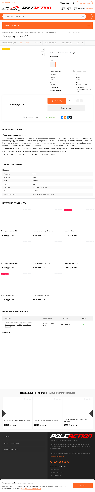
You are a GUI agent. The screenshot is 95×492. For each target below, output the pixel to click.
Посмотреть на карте (57, 456)
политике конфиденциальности (31, 488)
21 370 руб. (10, 425)
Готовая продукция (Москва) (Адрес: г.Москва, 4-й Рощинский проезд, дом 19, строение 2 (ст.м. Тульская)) (19, 325)
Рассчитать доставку (31, 117)
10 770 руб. (15, 268)
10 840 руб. (79, 268)
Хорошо (82, 486)
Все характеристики (79, 71)
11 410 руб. (79, 236)
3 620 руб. (47, 301)
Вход (4, 2)
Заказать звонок (84, 3)
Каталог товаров (47, 25)
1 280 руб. (47, 236)
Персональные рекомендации (33, 393)
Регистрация (11, 2)
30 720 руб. (40, 425)
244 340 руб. (71, 425)
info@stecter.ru (61, 466)
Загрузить (79, 84)
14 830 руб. (15, 236)
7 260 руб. (47, 268)
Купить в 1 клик (66, 108)
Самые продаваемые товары (62, 393)
